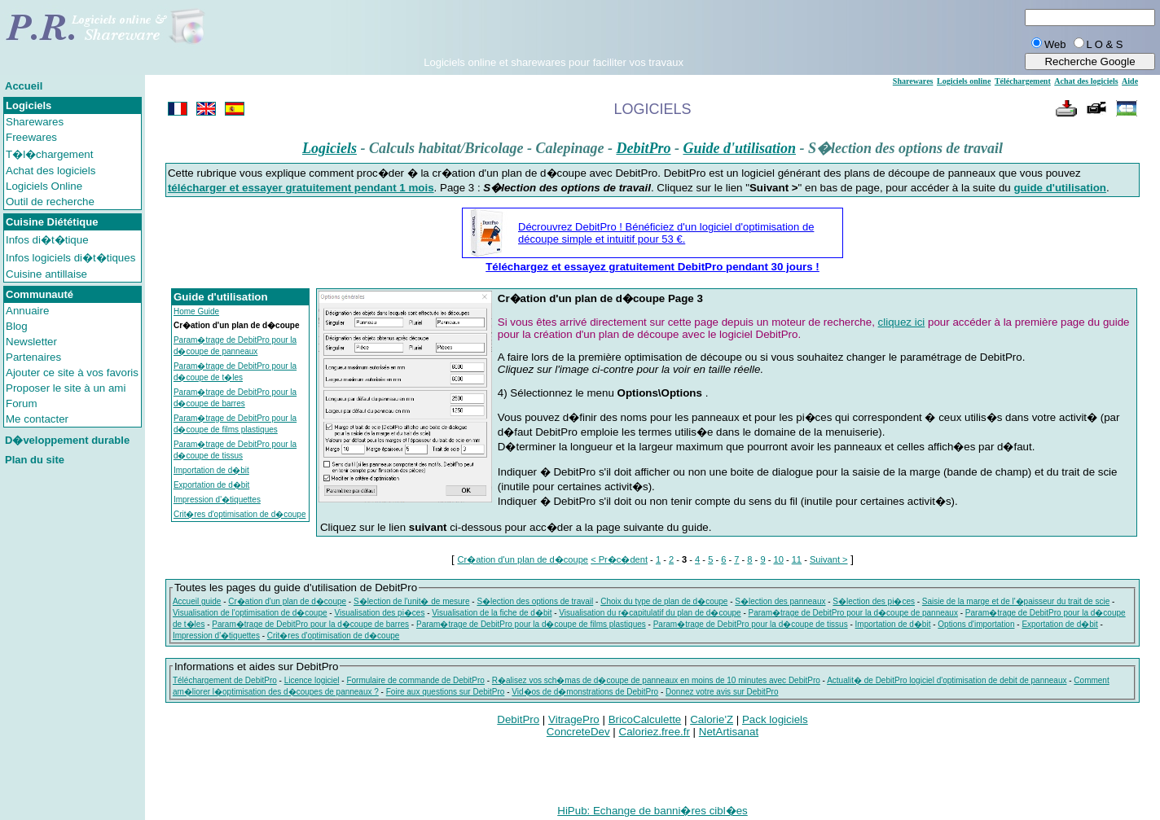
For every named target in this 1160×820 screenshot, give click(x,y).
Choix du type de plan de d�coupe (663, 601)
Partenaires (33, 357)
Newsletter (31, 341)
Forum (21, 403)
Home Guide (196, 311)
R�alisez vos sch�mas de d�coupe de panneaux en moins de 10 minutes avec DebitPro (656, 680)
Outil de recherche (50, 201)
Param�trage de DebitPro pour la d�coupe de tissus (750, 624)
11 (797, 559)
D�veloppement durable (67, 440)
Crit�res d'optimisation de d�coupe (240, 514)
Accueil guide (197, 601)
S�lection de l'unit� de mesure (412, 601)
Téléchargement (1023, 81)
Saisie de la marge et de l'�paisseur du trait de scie (1015, 601)
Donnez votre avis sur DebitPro (722, 691)
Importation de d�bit (211, 470)
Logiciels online (964, 81)
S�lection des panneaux (780, 601)
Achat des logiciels (50, 170)
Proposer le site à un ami (65, 388)
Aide (1130, 81)
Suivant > (829, 559)
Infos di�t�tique (47, 240)
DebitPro (643, 148)
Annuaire (27, 311)
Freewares (31, 137)
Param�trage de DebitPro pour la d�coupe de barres (310, 624)
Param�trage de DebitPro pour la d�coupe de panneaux (853, 612)
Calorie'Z (711, 719)
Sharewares (35, 122)
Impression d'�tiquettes (217, 499)
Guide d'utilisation (739, 148)
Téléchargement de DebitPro (225, 680)
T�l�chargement (50, 154)
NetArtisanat (728, 732)
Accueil (23, 86)
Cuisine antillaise (46, 274)
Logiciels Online (44, 186)
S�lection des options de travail (535, 601)
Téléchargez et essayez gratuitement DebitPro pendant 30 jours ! (652, 267)
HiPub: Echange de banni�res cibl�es (652, 811)
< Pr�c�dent (619, 559)
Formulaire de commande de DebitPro (415, 680)
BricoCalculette (645, 719)
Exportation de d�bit (211, 484)
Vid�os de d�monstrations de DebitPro (585, 691)
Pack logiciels (775, 719)
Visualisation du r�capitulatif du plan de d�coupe (649, 612)
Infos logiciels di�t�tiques (70, 258)
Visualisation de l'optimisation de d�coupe (250, 612)
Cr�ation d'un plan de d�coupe (522, 559)
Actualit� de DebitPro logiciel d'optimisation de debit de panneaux (946, 680)
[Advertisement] (554, 31)
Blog (17, 326)
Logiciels (329, 148)
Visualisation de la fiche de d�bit (491, 612)
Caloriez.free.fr (654, 732)
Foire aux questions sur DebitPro (445, 691)
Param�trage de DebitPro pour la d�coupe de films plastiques (531, 624)
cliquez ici (901, 322)
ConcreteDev (578, 732)
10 (778, 559)
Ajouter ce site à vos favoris (72, 372)
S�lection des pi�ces (874, 601)
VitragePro (574, 719)
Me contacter (37, 419)
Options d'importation (976, 624)
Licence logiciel (312, 680)
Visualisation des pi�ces (379, 612)
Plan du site (34, 460)
